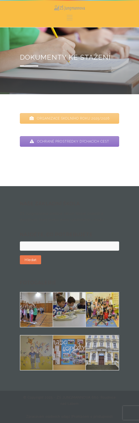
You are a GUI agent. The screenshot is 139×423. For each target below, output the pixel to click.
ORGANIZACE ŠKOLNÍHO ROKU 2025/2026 (70, 118)
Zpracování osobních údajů (48, 416)
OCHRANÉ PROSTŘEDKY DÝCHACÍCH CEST (69, 141)
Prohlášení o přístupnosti (92, 416)
